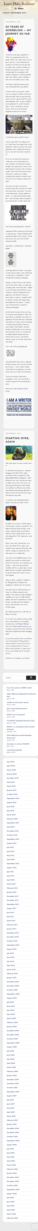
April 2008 (11, 1063)
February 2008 (12, 1071)
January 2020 (12, 774)
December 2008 (13, 1031)
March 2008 (11, 1067)
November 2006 (13, 1132)
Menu (19, 8)
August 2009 (12, 998)
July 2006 (10, 1149)
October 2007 (12, 1088)
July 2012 (10, 872)
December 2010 (13, 933)
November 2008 (13, 1035)
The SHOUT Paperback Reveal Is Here (21, 721)
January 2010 (11, 978)
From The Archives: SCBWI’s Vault (19, 688)
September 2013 (13, 839)
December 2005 (13, 1177)
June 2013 (10, 851)
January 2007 (12, 1124)
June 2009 (11, 1006)
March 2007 (11, 1116)
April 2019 (11, 782)
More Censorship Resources (17, 708)
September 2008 (13, 1043)
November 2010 (13, 937)
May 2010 (10, 961)
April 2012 (11, 880)
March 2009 (11, 1018)
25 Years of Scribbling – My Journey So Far (18, 30)
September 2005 (13, 1189)
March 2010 (11, 969)
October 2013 (12, 835)
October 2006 (12, 1136)
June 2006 (11, 1153)
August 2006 (12, 1145)
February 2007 (12, 1120)
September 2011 (13, 904)
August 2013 (11, 843)
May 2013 (10, 855)
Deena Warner (23, 624)
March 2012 (11, 884)
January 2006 (12, 1173)
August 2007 (12, 1096)
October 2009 (12, 990)
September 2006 (13, 1141)
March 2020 (11, 770)
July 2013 (10, 847)
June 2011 (10, 912)
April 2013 (11, 859)
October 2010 (12, 941)
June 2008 (10, 1055)
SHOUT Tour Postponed (16, 715)
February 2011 (12, 925)
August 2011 (11, 908)
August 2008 (12, 1047)
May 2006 (10, 1157)
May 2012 (10, 876)
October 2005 (12, 1185)
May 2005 (10, 1206)
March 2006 (11, 1165)
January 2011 (11, 929)
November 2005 (13, 1181)
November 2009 (13, 986)
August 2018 (11, 802)
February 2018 (12, 819)
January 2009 (12, 1026)
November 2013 (13, 831)
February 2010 (12, 973)
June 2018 (10, 806)
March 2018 (11, 815)
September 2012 (13, 863)
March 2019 (11, 786)
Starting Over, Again (17, 439)
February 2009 (12, 1022)
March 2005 (11, 1214)
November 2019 (13, 778)
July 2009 (10, 1002)
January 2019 (11, 790)
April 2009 (11, 1014)
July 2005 (10, 1198)
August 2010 (11, 949)
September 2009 (13, 994)
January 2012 (11, 892)
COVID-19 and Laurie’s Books (17, 702)
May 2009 (10, 1010)
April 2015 (11, 827)
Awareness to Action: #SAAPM (18, 744)
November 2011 (12, 900)
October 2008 (12, 1039)
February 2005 (12, 1218)
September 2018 (13, 798)
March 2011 (11, 921)
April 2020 (11, 766)
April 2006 (11, 1161)
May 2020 (10, 762)
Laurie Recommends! (14, 750)
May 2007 (10, 1108)
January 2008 (12, 1075)
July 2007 (10, 1100)
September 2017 (13, 823)
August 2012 (11, 868)
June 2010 (10, 957)
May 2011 (10, 916)
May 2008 (10, 1059)
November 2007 (13, 1083)
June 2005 (10, 1202)
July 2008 (10, 1051)
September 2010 (13, 945)
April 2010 (11, 965)
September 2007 (13, 1092)
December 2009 (13, 982)
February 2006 (12, 1169)
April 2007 (11, 1112)
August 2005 (12, 1194)
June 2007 (10, 1104)
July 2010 (10, 953)
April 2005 (11, 1210)
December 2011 (12, 896)
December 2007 (13, 1079)
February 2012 (12, 888)
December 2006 (13, 1128)
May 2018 (10, 811)
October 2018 (12, 794)
